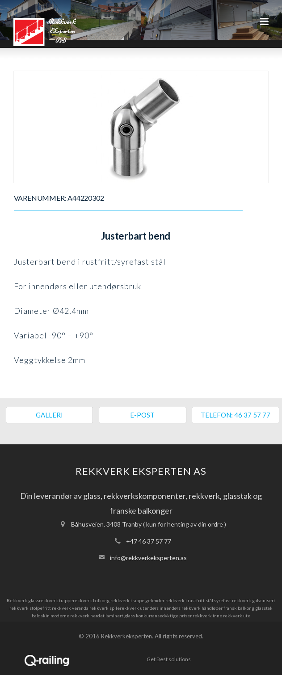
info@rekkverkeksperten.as (148, 557)
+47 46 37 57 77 (148, 541)
